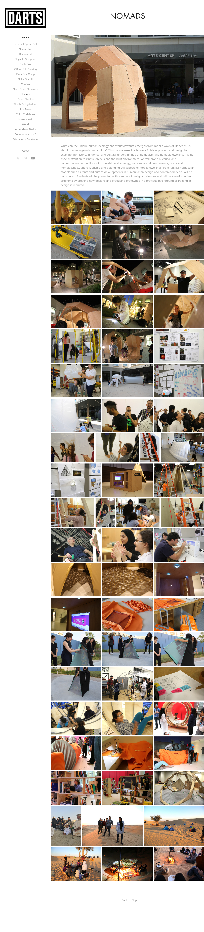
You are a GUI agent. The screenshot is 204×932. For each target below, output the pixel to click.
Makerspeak (25, 119)
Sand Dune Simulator (25, 89)
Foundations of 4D (25, 134)
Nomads (25, 94)
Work (25, 37)
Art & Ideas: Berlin (25, 129)
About (25, 150)
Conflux (25, 84)
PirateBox (25, 64)
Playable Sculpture (25, 59)
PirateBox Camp (25, 74)
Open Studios (25, 99)
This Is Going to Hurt (25, 104)
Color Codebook (25, 114)
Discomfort (25, 54)
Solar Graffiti (25, 79)
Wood (25, 124)
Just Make (25, 109)
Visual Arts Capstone (25, 139)
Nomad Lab (25, 49)
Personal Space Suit (25, 44)
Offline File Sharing (25, 69)
